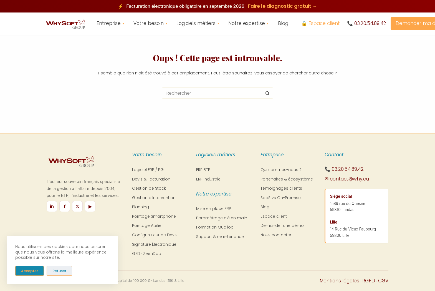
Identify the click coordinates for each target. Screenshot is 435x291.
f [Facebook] (65, 206)
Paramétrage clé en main (221, 218)
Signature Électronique (154, 244)
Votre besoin (150, 23)
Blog (283, 23)
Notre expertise (248, 23)
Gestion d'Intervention (154, 197)
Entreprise (111, 23)
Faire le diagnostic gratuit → (282, 6)
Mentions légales (339, 280)
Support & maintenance (220, 236)
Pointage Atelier (147, 225)
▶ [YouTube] (90, 206)
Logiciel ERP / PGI (148, 169)
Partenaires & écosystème (287, 179)
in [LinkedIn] (52, 206)
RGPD (368, 280)
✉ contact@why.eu (347, 178)
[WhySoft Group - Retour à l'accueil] (65, 23)
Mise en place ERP (213, 208)
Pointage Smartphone (154, 216)
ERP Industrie (208, 179)
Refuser (59, 270)
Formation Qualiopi (215, 227)
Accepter (29, 270)
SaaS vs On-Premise (281, 197)
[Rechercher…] (212, 93)
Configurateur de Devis (155, 235)
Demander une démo (282, 225)
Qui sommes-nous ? (281, 169)
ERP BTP (203, 169)
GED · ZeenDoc (146, 253)
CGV (383, 280)
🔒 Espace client (320, 23)
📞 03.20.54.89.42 (366, 23)
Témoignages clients (281, 188)
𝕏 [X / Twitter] (77, 206)
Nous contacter (276, 235)
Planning (140, 207)
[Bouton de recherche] (267, 93)
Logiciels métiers (197, 23)
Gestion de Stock (149, 188)
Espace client (274, 216)
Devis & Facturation (151, 179)
